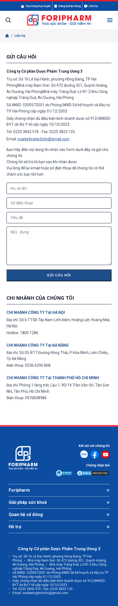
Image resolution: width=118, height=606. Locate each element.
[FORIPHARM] (59, 20)
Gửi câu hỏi (59, 275)
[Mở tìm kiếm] (8, 20)
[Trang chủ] (7, 36)
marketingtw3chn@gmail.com (43, 139)
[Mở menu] (110, 20)
